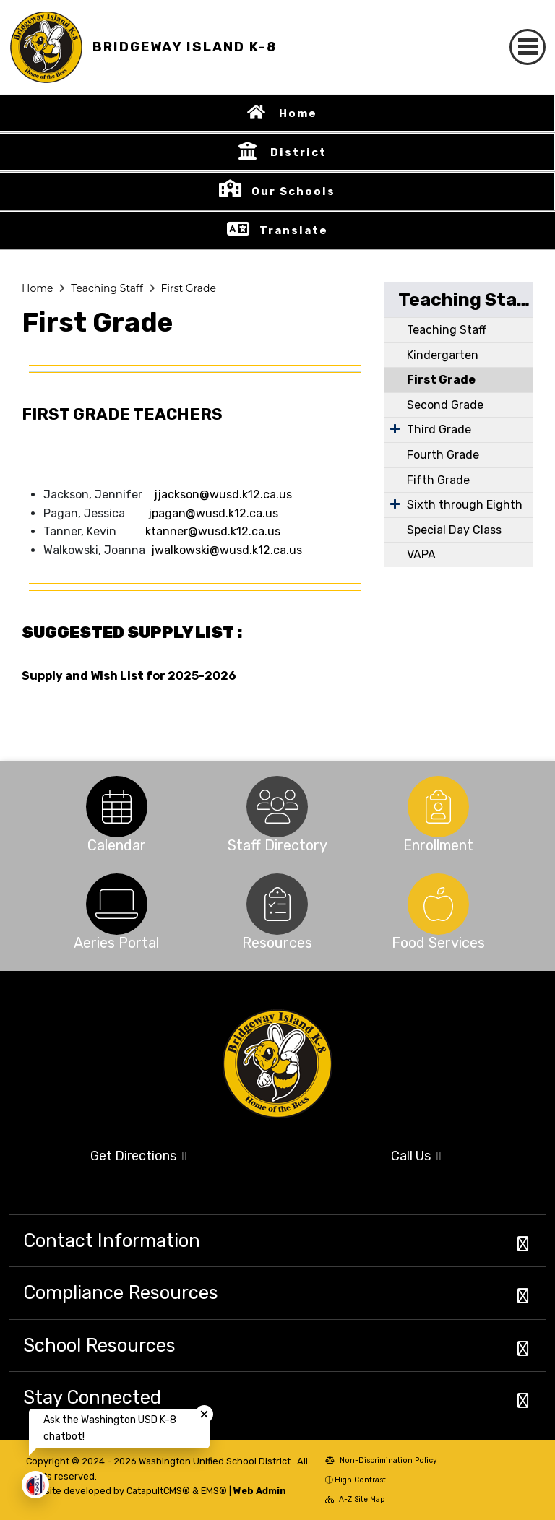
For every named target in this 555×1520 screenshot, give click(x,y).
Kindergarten (442, 355)
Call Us (416, 1156)
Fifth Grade (438, 480)
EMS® (214, 1490)
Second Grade (445, 405)
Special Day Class (454, 530)
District (298, 152)
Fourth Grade (443, 455)
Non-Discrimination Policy (381, 1460)
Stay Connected (92, 1397)
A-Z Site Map (355, 1499)
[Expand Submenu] (395, 428)
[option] (116, 806)
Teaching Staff (106, 288)
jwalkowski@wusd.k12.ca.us (226, 550)
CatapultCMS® (158, 1490)
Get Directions (138, 1156)
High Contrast (360, 1480)
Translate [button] (293, 230)
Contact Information (111, 1240)
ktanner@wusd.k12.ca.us (212, 531)
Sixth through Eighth (464, 504)
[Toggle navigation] (527, 47)
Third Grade (439, 429)
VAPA (421, 554)
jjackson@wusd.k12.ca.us (223, 494)
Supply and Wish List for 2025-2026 (129, 676)
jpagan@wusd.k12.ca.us (211, 513)
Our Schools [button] (293, 191)
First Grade (187, 288)
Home (298, 113)
